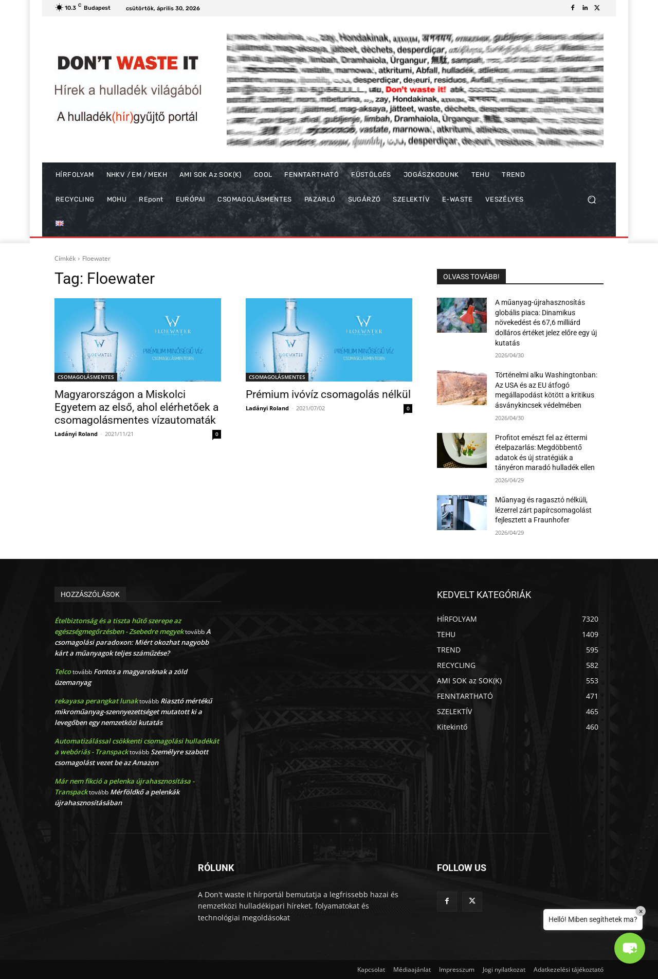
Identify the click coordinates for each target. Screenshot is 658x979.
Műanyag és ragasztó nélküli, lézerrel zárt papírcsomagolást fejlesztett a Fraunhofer (543, 510)
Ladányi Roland (76, 434)
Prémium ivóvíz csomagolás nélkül (328, 394)
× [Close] (641, 911)
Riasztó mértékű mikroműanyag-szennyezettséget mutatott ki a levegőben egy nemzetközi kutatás (133, 711)
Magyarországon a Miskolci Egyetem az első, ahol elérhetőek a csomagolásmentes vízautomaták (136, 407)
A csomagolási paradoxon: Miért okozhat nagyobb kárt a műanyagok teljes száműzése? (132, 642)
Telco (62, 671)
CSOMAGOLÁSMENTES (86, 376)
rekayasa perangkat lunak (96, 700)
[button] (591, 200)
